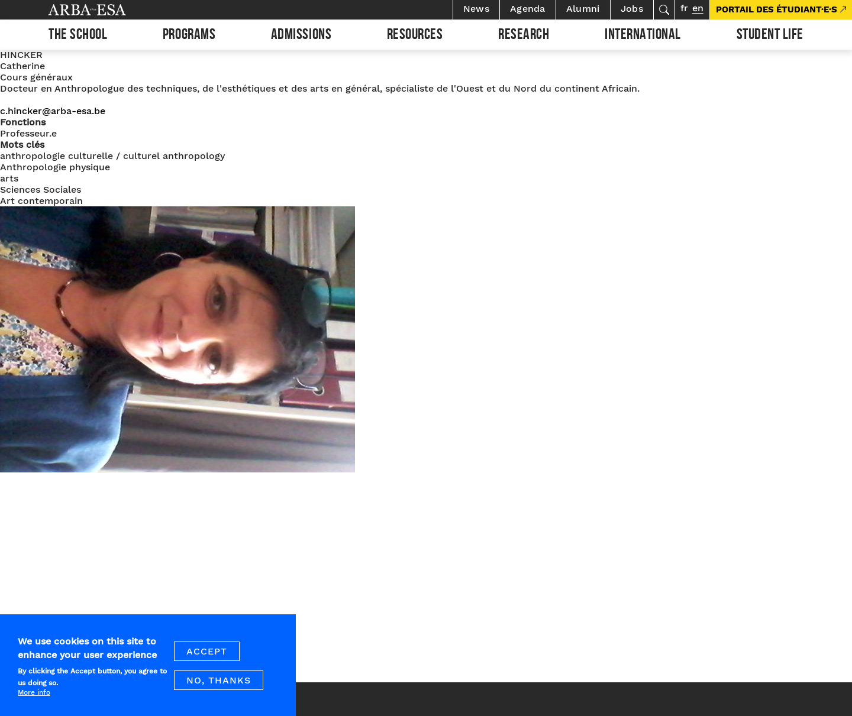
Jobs (632, 8)
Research (523, 36)
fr (684, 8)
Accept (206, 659)
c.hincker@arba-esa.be (52, 110)
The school (78, 36)
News (476, 8)
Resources (415, 36)
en (697, 8)
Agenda (528, 8)
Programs (189, 36)
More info (34, 700)
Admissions (301, 36)
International (643, 36)
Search (664, 10)
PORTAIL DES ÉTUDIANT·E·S (776, 9)
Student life (770, 36)
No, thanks (218, 688)
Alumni (583, 8)
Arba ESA (107, 9)
